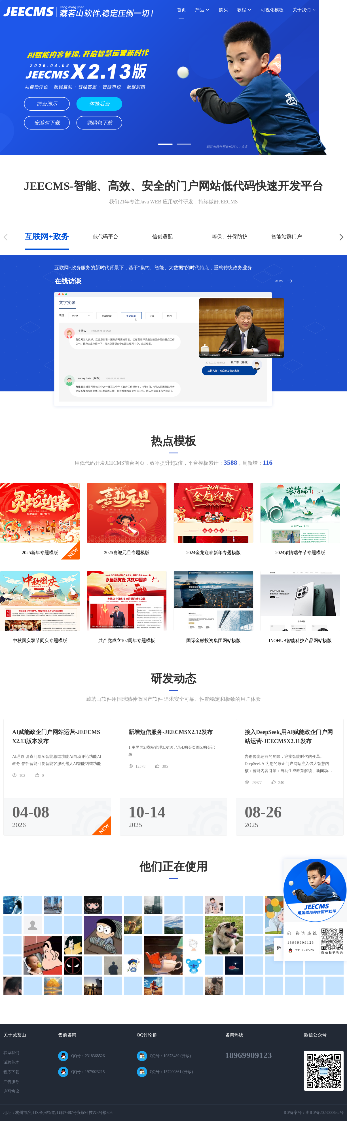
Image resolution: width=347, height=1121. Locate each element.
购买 (223, 9)
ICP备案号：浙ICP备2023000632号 (313, 1113)
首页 (181, 9)
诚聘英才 (11, 1062)
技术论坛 (334, 9)
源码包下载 (99, 123)
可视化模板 (272, 9)
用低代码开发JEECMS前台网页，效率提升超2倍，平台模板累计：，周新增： (174, 463)
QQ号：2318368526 (88, 1056)
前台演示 (47, 104)
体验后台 (99, 104)
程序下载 (11, 1072)
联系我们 (11, 1053)
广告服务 (11, 1082)
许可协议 (11, 1091)
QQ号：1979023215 (88, 1072)
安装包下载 (47, 123)
